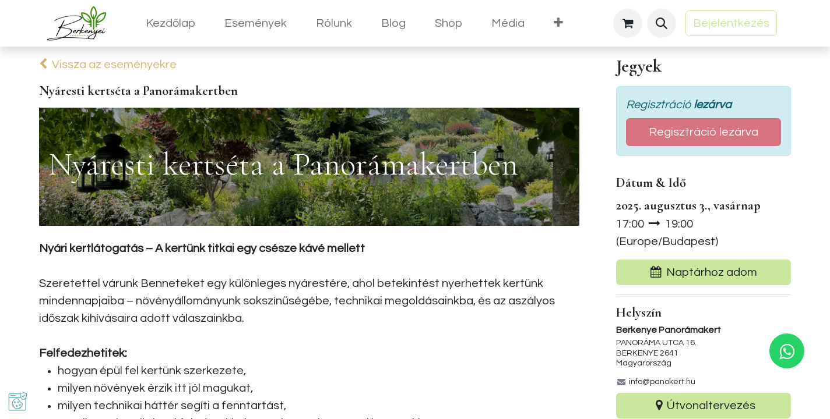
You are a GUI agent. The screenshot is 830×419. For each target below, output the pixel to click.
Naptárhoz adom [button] (703, 272)
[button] (661, 23)
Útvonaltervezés (703, 405)
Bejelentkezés (731, 23)
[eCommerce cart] (627, 23)
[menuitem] (170, 23)
